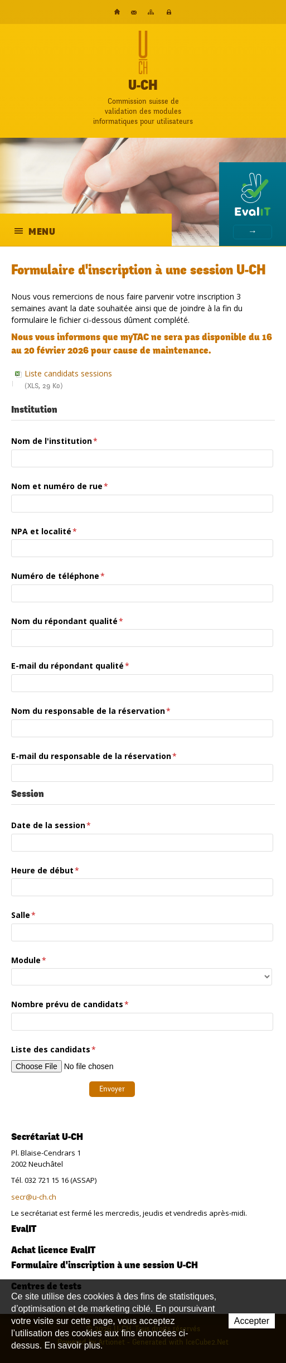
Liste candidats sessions (148, 381)
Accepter (251, 1321)
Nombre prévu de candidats (70, 1004)
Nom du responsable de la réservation (91, 710)
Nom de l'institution (54, 441)
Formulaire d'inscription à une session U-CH (104, 1266)
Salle (23, 915)
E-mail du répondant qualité (70, 665)
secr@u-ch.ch (33, 1197)
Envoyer (112, 1089)
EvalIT (23, 1230)
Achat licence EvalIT (53, 1251)
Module (28, 960)
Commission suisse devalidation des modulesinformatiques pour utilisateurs (143, 111)
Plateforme (169, 12)
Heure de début (45, 870)
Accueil (117, 11)
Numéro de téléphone (58, 576)
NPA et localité (44, 531)
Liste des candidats (53, 1049)
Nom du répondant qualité (67, 621)
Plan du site (151, 11)
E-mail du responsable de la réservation (94, 756)
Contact (134, 12)
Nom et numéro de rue (59, 486)
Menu (35, 232)
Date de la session (51, 825)
